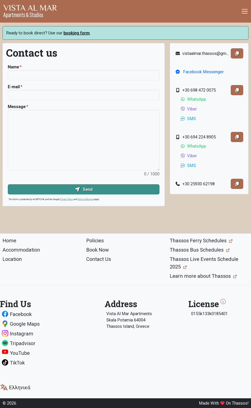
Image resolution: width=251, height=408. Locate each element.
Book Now (97, 250)
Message (17, 106)
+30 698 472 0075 (195, 90)
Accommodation (21, 250)
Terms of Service (85, 199)
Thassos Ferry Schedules (198, 241)
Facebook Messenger (199, 71)
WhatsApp (193, 99)
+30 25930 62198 (195, 183)
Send (84, 189)
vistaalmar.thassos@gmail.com (202, 53)
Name (13, 66)
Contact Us (98, 259)
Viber (188, 108)
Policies (95, 241)
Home (9, 241)
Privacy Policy (66, 199)
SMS (188, 118)
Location (12, 259)
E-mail (14, 86)
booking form (76, 32)
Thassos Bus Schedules (197, 250)
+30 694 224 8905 (195, 137)
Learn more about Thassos (200, 276)
